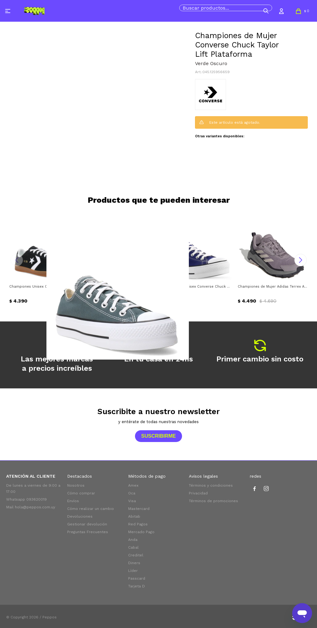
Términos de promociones (213, 501)
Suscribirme (158, 436)
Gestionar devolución (87, 524)
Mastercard (139, 508)
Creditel (135, 555)
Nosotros (76, 485)
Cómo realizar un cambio (90, 508)
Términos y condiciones (211, 485)
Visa (132, 501)
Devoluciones (80, 516)
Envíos (73, 501)
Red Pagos (138, 524)
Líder (133, 570)
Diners (134, 563)
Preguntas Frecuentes (87, 532)
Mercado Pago (141, 532)
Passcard (136, 578)
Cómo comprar (81, 493)
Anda (132, 539)
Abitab (134, 516)
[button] (266, 11)
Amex (133, 485)
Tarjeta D (136, 586)
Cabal (133, 547)
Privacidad (198, 493)
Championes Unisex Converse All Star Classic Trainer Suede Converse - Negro (44, 287)
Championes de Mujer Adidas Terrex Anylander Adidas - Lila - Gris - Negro (273, 287)
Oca (131, 493)
